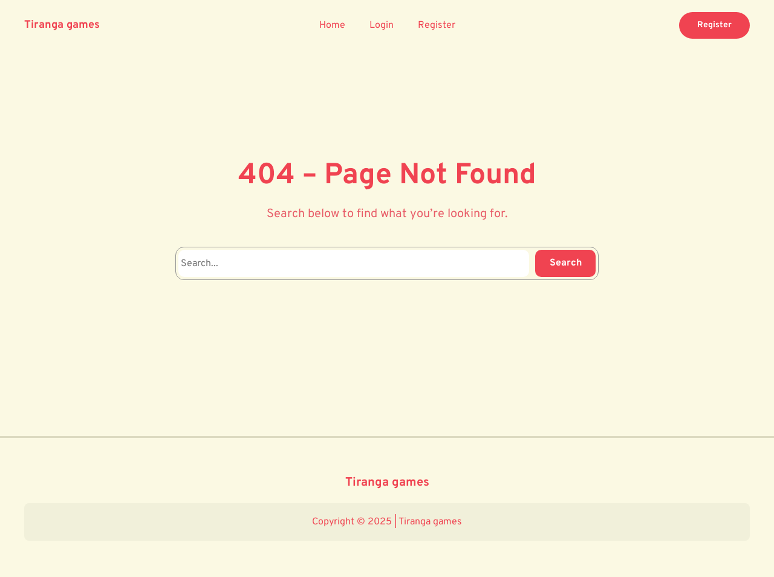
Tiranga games (62, 25)
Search (566, 263)
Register (714, 25)
